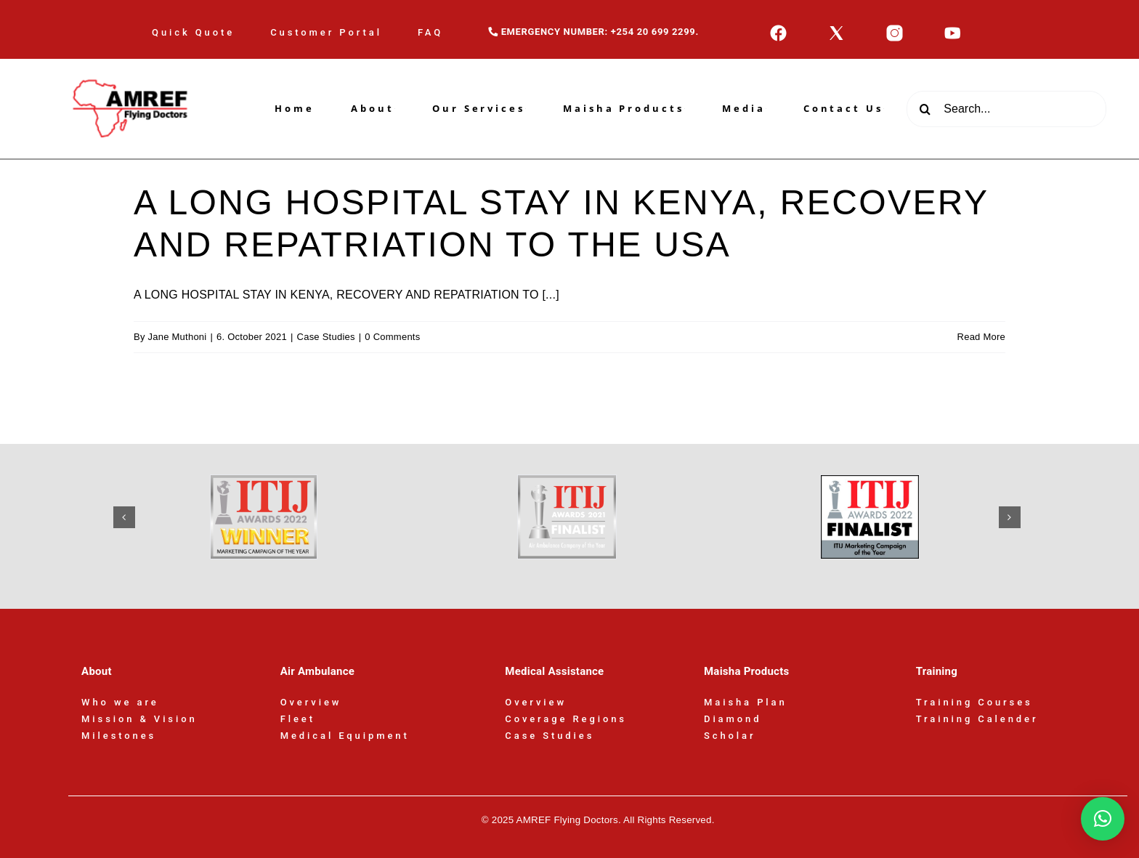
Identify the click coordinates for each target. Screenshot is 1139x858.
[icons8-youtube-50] (953, 29)
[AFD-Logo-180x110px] (132, 64)
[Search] (925, 109)
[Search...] (1006, 109)
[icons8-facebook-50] (778, 29)
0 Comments (392, 336)
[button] (124, 517)
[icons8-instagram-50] (894, 29)
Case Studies (326, 336)
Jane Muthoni (177, 336)
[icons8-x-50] (836, 29)
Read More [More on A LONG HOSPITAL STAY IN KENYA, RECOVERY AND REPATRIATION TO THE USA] (981, 336)
